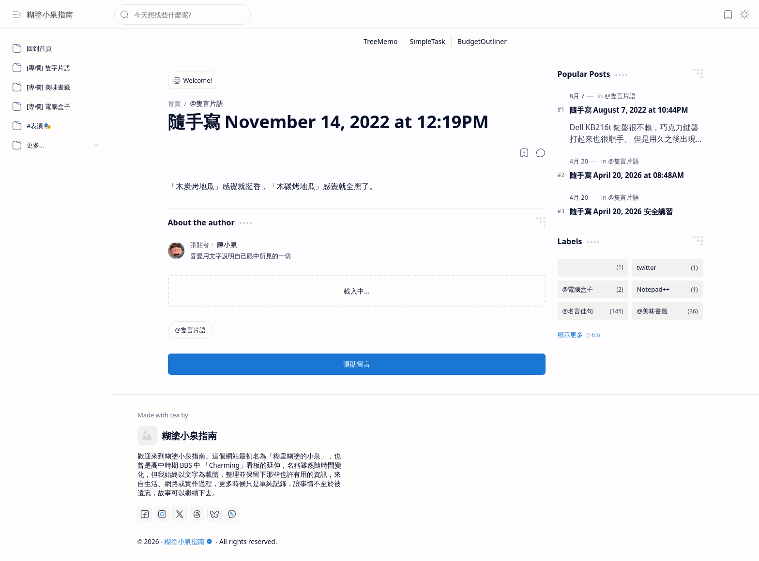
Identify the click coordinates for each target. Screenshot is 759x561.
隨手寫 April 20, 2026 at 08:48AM (627, 175)
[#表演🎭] (55, 125)
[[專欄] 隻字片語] (55, 67)
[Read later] (524, 153)
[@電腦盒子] (593, 289)
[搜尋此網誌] (182, 14)
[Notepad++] (667, 289)
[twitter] (667, 268)
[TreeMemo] (381, 41)
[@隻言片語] (190, 330)
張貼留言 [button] (356, 364)
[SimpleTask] (428, 41)
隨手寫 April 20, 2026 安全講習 (621, 211)
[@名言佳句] (593, 311)
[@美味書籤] (667, 311)
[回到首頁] (55, 48)
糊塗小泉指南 (50, 14)
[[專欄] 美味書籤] (55, 87)
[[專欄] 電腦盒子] (55, 106)
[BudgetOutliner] (482, 41)
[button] (17, 14)
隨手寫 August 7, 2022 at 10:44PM (629, 110)
